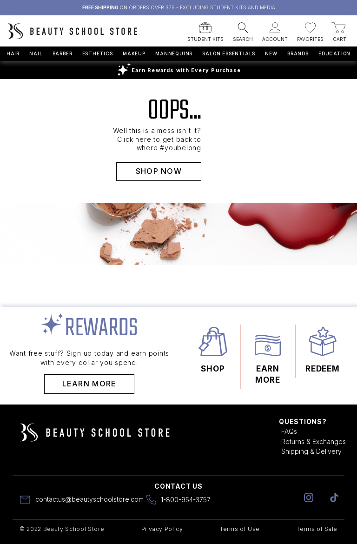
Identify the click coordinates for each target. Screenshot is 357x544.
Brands (298, 53)
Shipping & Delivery (311, 451)
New (271, 53)
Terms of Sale (317, 528)
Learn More (89, 383)
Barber (63, 53)
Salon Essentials (228, 53)
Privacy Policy (162, 528)
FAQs (289, 431)
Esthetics (97, 53)
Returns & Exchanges (313, 441)
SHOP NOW (159, 171)
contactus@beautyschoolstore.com (89, 499)
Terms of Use (240, 528)
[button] (205, 29)
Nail (35, 53)
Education (334, 53)
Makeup (134, 53)
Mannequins (173, 53)
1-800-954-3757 (186, 500)
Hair (13, 53)
